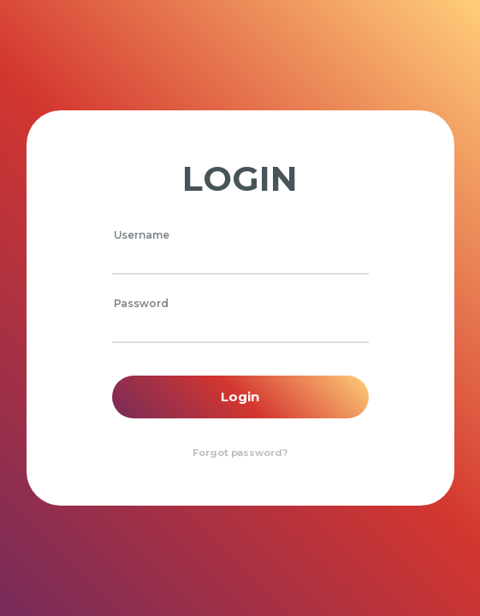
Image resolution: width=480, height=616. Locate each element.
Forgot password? (240, 453)
